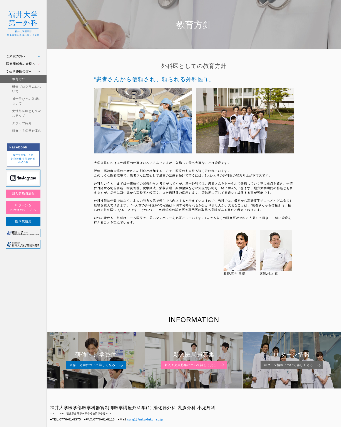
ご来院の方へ (16, 56)
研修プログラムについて (27, 89)
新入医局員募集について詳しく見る (194, 365)
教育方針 (18, 79)
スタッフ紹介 (22, 123)
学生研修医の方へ (19, 71)
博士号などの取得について (27, 101)
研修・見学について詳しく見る (97, 365)
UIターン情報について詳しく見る (293, 365)
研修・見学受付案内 (27, 131)
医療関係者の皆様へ (20, 64)
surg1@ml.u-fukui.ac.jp (145, 419)
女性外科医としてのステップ (27, 113)
